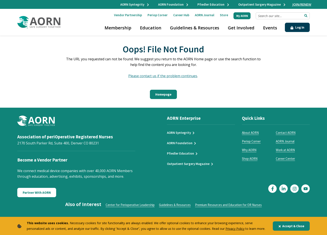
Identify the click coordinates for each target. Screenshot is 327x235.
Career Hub (181, 15)
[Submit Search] (306, 16)
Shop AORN (249, 159)
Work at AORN (285, 150)
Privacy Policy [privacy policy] (234, 229)
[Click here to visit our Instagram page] (294, 188)
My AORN (242, 16)
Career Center (285, 159)
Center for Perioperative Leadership (130, 205)
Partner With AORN (37, 192)
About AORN (250, 133)
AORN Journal (204, 15)
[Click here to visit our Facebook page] (272, 188)
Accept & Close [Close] (291, 226)
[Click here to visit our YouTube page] (305, 188)
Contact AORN (285, 133)
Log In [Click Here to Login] (297, 27)
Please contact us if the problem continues (162, 76)
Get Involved (241, 28)
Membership (118, 28)
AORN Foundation (173, 4)
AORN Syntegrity (134, 4)
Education (150, 28)
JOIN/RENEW (301, 4)
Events (270, 28)
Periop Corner (158, 15)
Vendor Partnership (128, 15)
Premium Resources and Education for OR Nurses (228, 205)
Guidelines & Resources (194, 28)
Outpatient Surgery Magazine (262, 4)
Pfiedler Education (213, 4)
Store (224, 15)
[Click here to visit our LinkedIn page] (283, 188)
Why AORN (249, 150)
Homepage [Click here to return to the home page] (163, 94)
